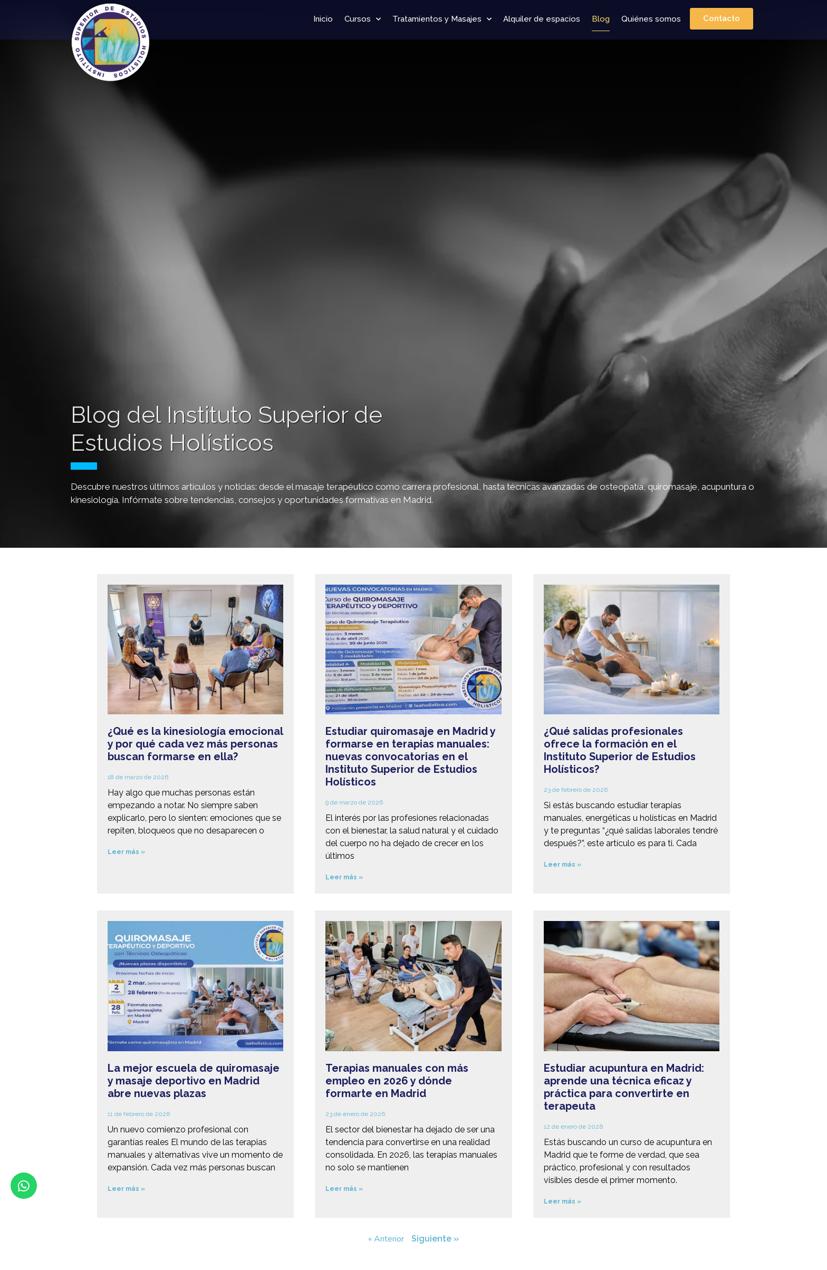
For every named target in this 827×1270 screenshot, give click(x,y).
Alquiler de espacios (541, 19)
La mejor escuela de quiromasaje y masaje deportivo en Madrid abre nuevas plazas (194, 1081)
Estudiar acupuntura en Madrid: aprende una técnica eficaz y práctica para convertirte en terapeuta (624, 1087)
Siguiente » (435, 1239)
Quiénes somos (651, 19)
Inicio (323, 19)
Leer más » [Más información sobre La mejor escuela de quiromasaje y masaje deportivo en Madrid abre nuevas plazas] (126, 1189)
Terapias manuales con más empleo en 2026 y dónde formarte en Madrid (396, 1081)
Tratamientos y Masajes (442, 19)
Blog (601, 19)
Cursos (362, 19)
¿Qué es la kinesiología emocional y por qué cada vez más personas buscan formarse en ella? (195, 744)
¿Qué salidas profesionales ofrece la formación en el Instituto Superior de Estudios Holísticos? (620, 750)
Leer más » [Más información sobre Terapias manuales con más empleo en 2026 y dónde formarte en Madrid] (344, 1189)
